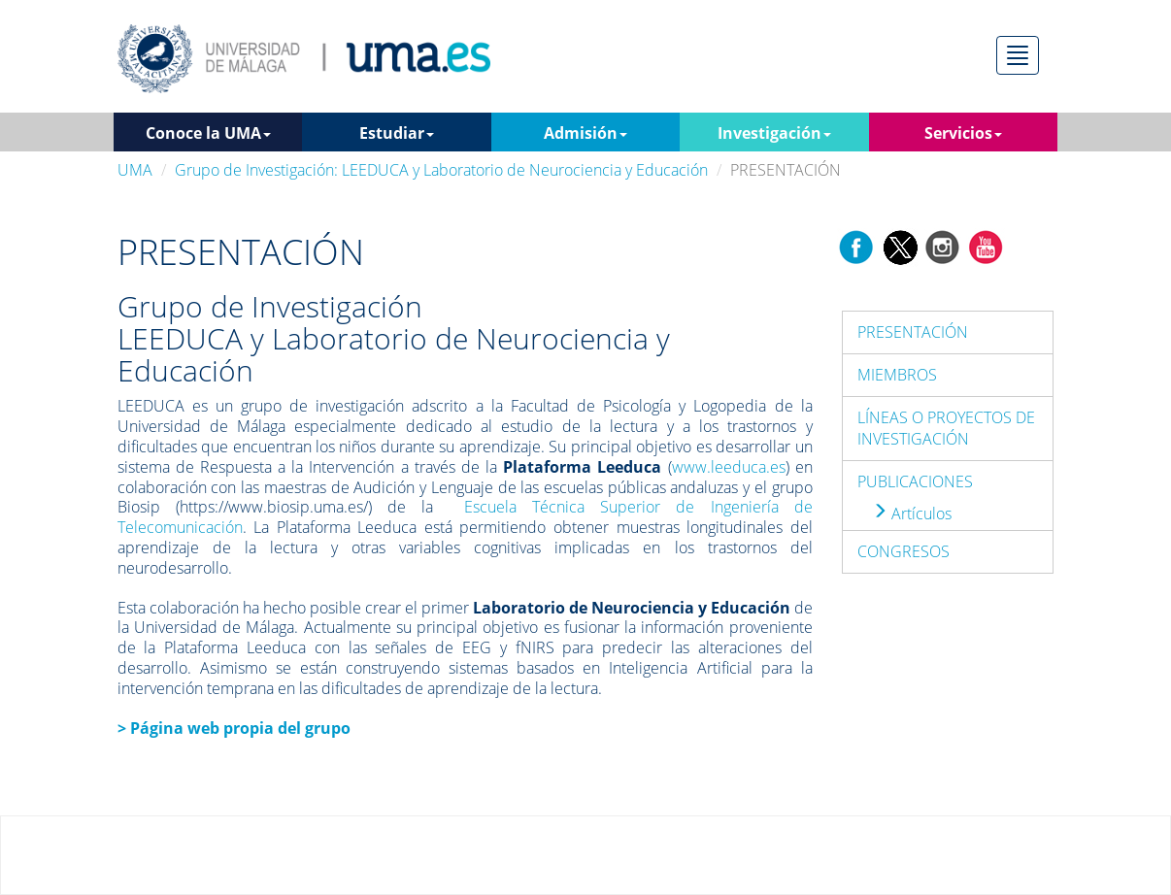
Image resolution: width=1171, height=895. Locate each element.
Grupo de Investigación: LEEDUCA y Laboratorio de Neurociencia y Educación (441, 170)
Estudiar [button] (396, 133)
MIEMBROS (897, 374)
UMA (134, 170)
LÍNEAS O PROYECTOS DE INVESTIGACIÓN (946, 428)
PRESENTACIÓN (912, 332)
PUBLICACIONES (915, 481)
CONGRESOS (903, 551)
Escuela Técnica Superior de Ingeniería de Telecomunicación (465, 517)
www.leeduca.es (729, 467)
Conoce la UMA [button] (208, 133)
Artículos (912, 513)
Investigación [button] (774, 133)
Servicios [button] (963, 133)
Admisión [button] (585, 133)
